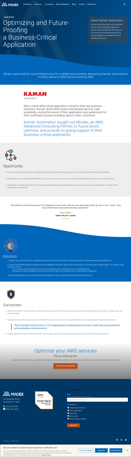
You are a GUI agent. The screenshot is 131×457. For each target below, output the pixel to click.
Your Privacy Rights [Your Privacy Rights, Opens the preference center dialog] (85, 450)
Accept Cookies (116, 450)
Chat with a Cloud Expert (65, 366)
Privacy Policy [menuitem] (6, 441)
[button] (117, 440)
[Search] (124, 4)
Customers (49, 4)
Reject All (101, 450)
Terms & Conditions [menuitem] (14, 441)
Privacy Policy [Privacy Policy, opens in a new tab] (46, 455)
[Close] (127, 450)
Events (82, 4)
